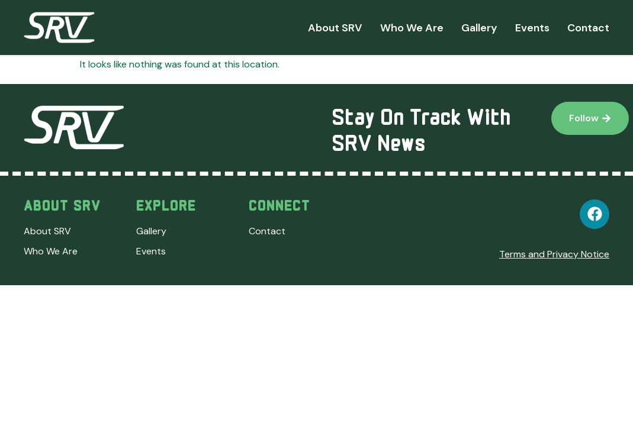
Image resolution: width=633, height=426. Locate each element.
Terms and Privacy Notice (554, 254)
